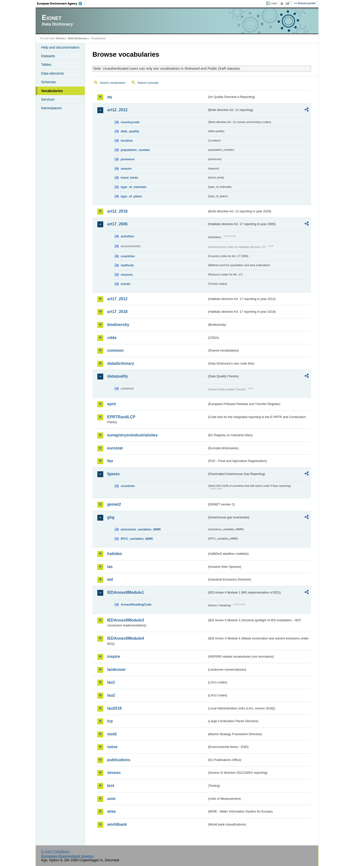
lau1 (111, 682)
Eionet (60, 38)
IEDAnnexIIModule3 (125, 620)
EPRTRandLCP (121, 417)
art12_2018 (117, 211)
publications (118, 760)
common (115, 350)
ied (110, 579)
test (110, 786)
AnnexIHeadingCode (136, 604)
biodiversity (118, 325)
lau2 (111, 695)
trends (125, 284)
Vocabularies (52, 91)
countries (128, 256)
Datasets (48, 56)
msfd (112, 734)
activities (127, 236)
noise (112, 747)
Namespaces (51, 108)
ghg (110, 517)
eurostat (115, 448)
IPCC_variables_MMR (137, 539)
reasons (127, 274)
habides (114, 554)
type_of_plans (131, 196)
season (126, 168)
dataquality (117, 376)
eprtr (111, 404)
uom (111, 799)
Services (48, 99)
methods (127, 265)
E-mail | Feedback (55, 851)
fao (110, 461)
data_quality (130, 131)
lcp (110, 721)
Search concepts (148, 82)
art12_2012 (117, 110)
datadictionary (120, 363)
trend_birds (129, 177)
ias (110, 567)
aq (109, 97)
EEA (61, 3)
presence (127, 159)
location (127, 140)
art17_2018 (117, 312)
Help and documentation (60, 47)
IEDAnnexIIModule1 (125, 592)
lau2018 (114, 708)
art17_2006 (117, 224)
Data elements (52, 73)
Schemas (48, 82)
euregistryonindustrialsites (132, 435)
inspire (113, 656)
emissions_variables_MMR (141, 529)
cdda (111, 338)
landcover (116, 669)
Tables (46, 65)
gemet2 (114, 504)
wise (111, 811)
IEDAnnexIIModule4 (125, 638)
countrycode (130, 122)
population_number (135, 150)
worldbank (117, 824)
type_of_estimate (134, 187)
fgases (113, 474)
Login (273, 3)
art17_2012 (117, 299)
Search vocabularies (112, 82)
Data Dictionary (77, 38)
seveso (113, 773)
